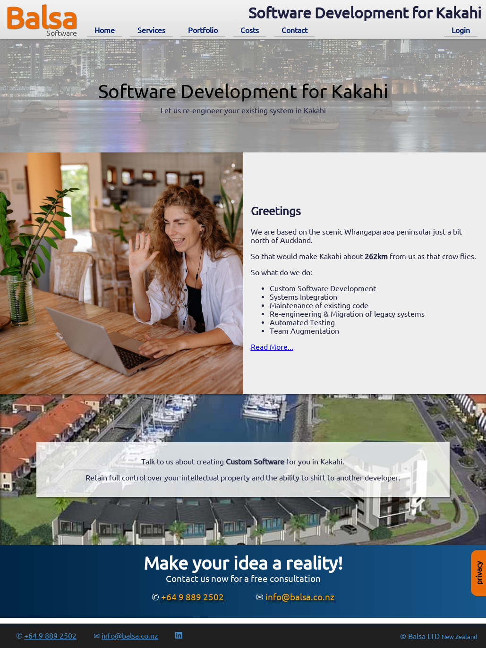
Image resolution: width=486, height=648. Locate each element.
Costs (249, 30)
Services (151, 30)
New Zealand (459, 636)
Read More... (272, 347)
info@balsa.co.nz (299, 597)
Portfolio (203, 30)
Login (461, 30)
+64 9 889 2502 (192, 597)
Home (104, 30)
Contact (294, 30)
